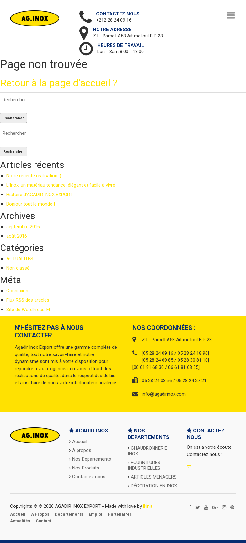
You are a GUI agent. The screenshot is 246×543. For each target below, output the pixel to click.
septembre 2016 (23, 226)
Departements (69, 514)
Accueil (79, 441)
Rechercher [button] (13, 118)
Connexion (17, 290)
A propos (81, 450)
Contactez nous (88, 477)
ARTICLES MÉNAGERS (154, 477)
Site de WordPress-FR (29, 309)
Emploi (95, 514)
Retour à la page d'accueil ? (58, 83)
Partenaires (120, 514)
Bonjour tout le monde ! (30, 204)
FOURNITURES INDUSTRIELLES (144, 465)
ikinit (147, 506)
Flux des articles (27, 300)
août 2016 (16, 236)
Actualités (20, 520)
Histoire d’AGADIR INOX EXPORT (39, 194)
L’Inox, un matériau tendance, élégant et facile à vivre (60, 185)
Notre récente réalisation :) (33, 175)
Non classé (17, 268)
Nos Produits (85, 468)
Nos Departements (91, 459)
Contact (43, 520)
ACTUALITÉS (19, 258)
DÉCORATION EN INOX (154, 486)
